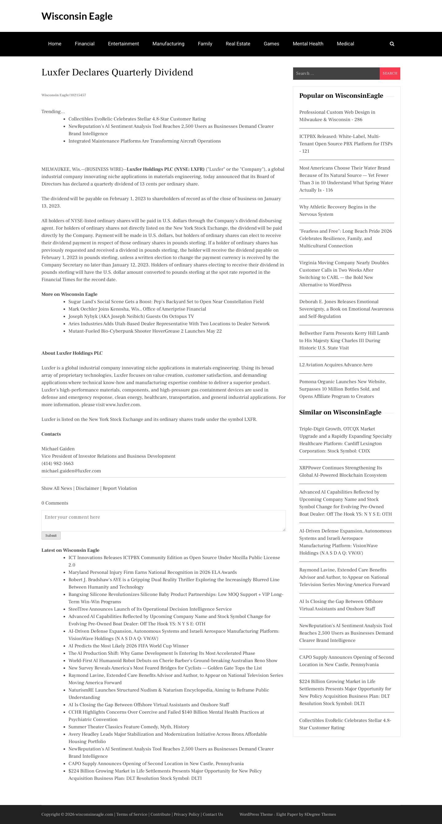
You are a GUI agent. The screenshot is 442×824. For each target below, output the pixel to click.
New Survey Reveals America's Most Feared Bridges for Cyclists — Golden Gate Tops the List (165, 668)
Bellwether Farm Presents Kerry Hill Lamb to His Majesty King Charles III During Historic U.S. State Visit (344, 340)
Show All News (56, 489)
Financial (85, 44)
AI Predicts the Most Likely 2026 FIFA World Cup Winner (128, 646)
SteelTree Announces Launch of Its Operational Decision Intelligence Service (150, 609)
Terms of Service (131, 814)
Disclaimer (87, 489)
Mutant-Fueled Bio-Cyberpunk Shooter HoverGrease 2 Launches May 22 (145, 331)
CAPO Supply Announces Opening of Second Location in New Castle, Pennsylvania (156, 764)
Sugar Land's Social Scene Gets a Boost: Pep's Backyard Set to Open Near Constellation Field (166, 302)
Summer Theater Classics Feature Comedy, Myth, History (128, 727)
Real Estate (238, 44)
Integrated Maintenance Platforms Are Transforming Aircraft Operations (144, 141)
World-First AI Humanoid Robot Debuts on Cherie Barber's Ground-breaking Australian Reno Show (172, 661)
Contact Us (213, 814)
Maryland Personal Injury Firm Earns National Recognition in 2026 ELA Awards (152, 573)
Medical (345, 44)
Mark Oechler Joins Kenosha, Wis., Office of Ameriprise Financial (137, 309)
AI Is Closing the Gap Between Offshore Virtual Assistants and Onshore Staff (148, 705)
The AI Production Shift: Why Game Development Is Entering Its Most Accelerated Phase (161, 653)
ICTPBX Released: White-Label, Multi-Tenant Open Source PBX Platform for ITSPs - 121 (346, 144)
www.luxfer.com (123, 405)
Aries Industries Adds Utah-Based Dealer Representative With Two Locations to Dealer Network (168, 324)
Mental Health (308, 44)
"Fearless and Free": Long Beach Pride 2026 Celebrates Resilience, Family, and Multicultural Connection (345, 238)
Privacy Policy (187, 814)
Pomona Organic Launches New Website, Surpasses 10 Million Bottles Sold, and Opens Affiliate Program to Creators (342, 389)
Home (54, 44)
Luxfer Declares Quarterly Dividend (117, 72)
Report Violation (120, 489)
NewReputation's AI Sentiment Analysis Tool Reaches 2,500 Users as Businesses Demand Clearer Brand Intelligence (346, 633)
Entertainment (123, 44)
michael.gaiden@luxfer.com (71, 471)
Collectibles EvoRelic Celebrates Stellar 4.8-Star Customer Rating (137, 119)
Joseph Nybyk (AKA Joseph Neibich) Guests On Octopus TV (131, 317)
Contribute (160, 814)
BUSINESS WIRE (104, 169)
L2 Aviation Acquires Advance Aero (335, 365)
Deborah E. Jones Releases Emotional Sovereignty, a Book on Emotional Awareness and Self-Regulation (346, 309)
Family (205, 44)
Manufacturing (168, 44)
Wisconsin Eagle (77, 16)
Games (271, 44)
